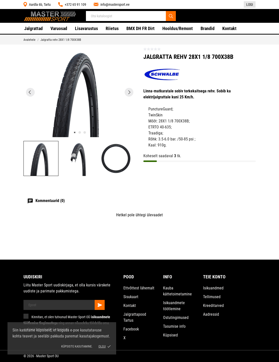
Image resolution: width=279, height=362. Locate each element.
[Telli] (100, 305)
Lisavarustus (86, 28)
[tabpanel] (79, 92)
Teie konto (214, 276)
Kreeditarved (213, 305)
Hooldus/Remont (177, 28)
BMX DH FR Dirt (140, 28)
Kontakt (229, 28)
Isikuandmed (213, 288)
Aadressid (211, 314)
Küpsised (170, 335)
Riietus (112, 28)
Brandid (208, 28)
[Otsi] (171, 16)
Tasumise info (174, 326)
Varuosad (58, 28)
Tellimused (212, 296)
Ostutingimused (176, 317)
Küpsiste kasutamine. (76, 346)
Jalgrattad (33, 28)
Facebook (131, 329)
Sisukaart (130, 296)
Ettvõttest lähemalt (138, 288)
